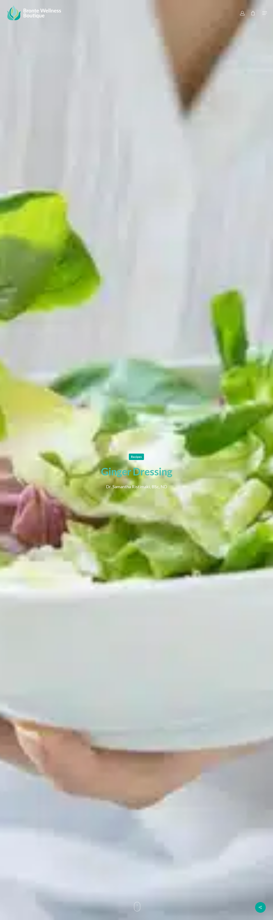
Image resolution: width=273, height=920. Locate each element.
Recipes (136, 457)
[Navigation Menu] (264, 13)
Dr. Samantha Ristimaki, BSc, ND (136, 486)
